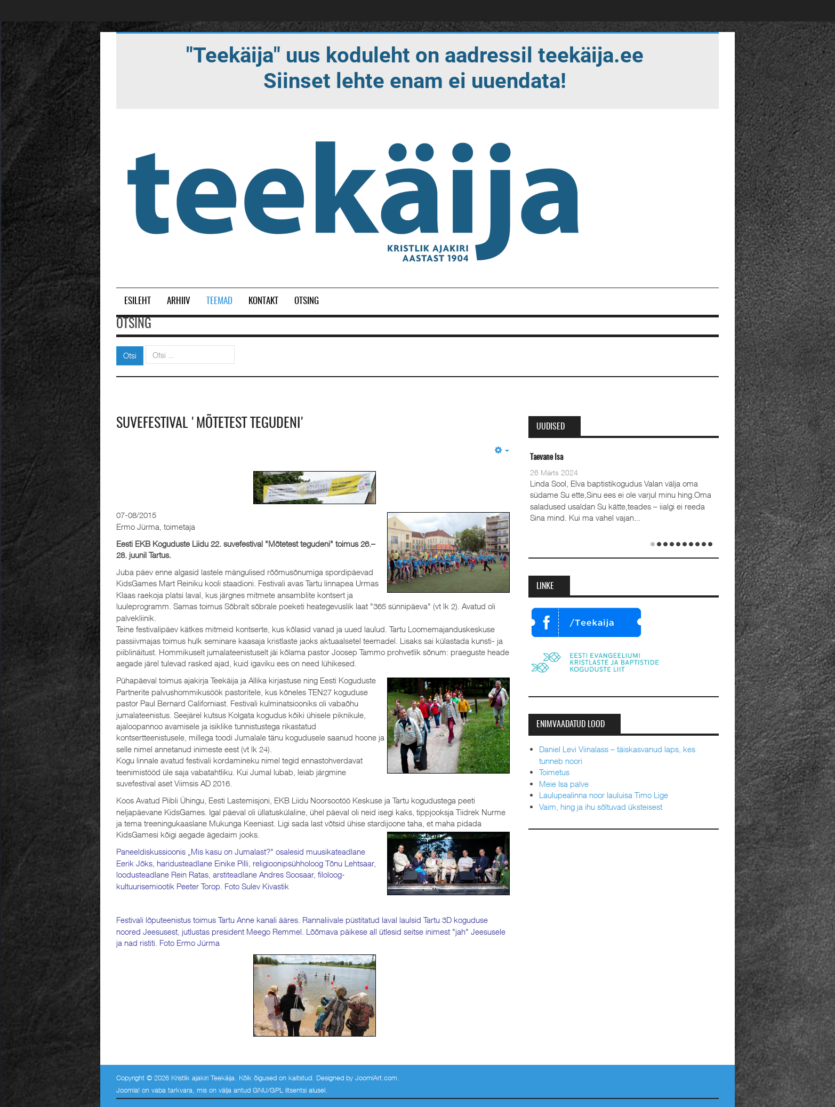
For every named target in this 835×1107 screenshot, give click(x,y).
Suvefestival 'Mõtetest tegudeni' (211, 424)
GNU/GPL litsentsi (280, 1090)
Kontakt (263, 301)
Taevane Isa (546, 457)
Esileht (137, 301)
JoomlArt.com (376, 1077)
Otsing (306, 301)
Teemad (219, 301)
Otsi (130, 355)
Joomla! (128, 1090)
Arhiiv (178, 301)
